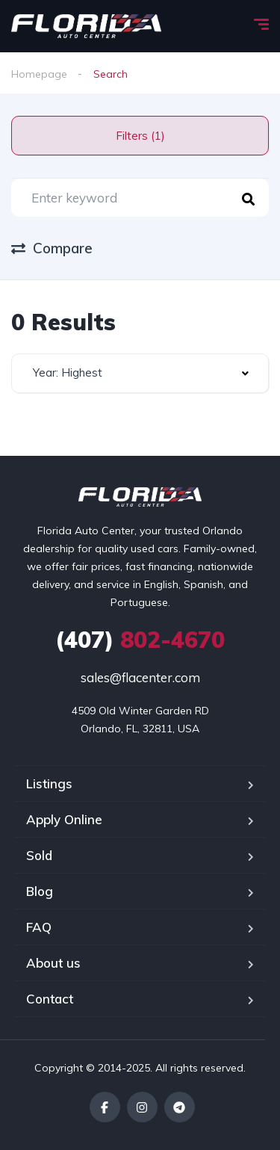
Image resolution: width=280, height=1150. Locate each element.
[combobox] (140, 373)
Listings (49, 783)
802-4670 (140, 639)
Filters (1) (140, 136)
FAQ (39, 927)
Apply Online (64, 819)
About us (53, 963)
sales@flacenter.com (140, 677)
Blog (39, 891)
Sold (39, 855)
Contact (49, 999)
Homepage (39, 74)
